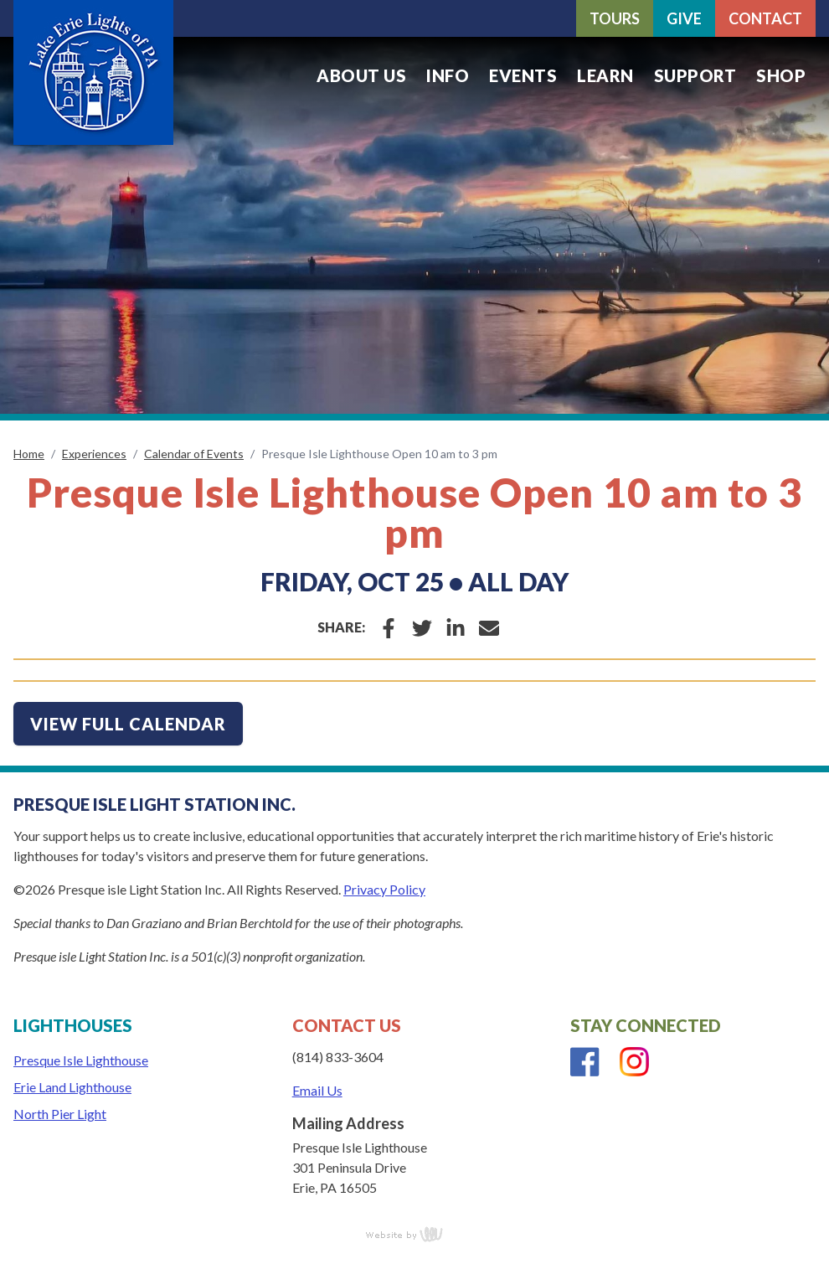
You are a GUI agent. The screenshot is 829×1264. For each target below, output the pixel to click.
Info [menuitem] (447, 75)
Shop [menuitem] (781, 75)
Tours (615, 18)
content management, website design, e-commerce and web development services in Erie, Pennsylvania (414, 1234)
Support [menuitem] (695, 75)
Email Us (317, 1090)
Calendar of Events (194, 453)
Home (28, 453)
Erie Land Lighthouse (72, 1087)
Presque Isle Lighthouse (80, 1060)
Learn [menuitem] (605, 75)
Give (684, 18)
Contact (765, 18)
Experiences (94, 453)
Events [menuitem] (523, 75)
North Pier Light (59, 1114)
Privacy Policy (384, 889)
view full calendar (128, 724)
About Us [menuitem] (361, 75)
